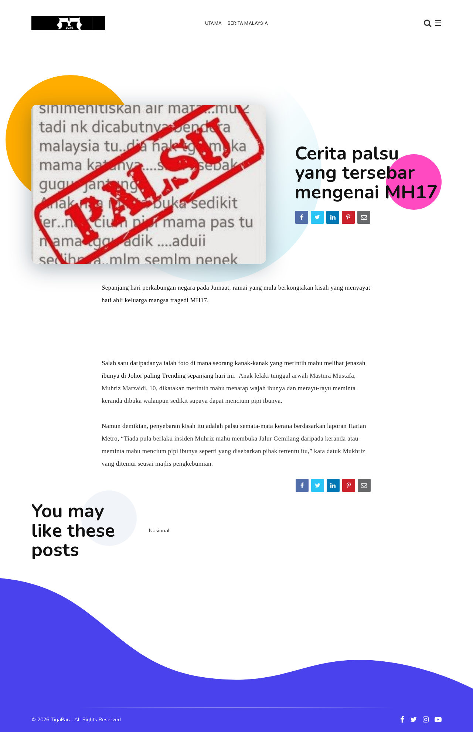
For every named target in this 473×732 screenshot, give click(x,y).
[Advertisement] (236, 68)
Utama (213, 23)
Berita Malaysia (248, 23)
